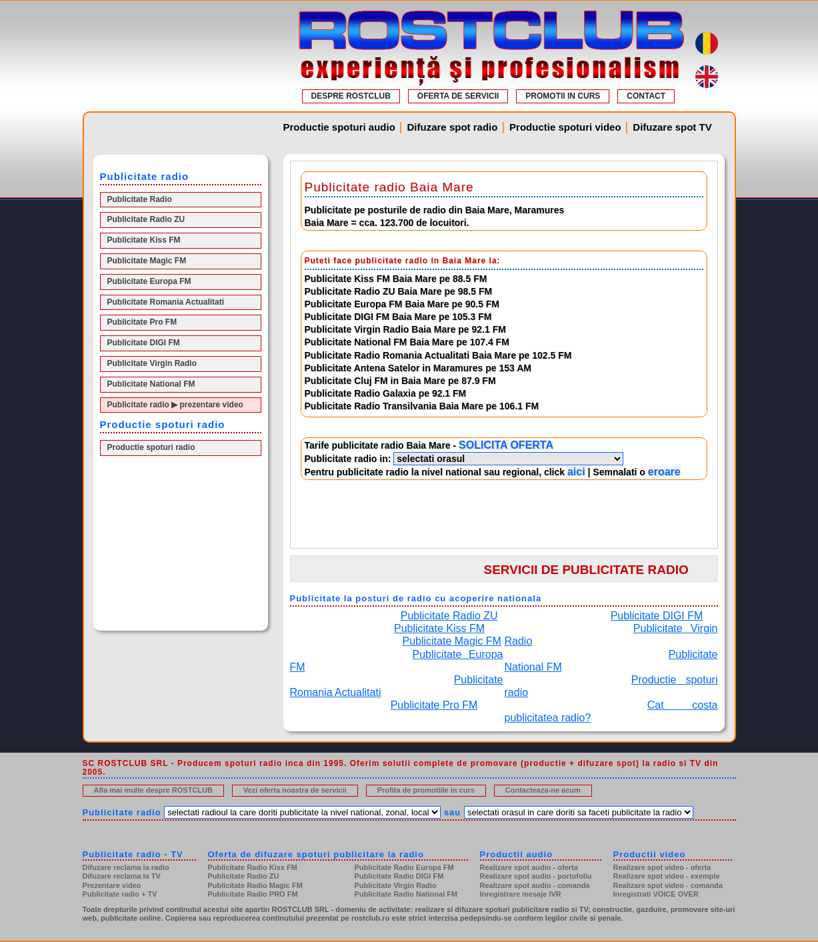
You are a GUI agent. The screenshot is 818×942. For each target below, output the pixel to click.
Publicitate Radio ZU (146, 219)
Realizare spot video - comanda (668, 885)
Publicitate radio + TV (120, 894)
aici (576, 471)
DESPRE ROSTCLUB (351, 96)
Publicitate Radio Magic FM (255, 885)
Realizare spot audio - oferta (529, 867)
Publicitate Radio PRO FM (253, 894)
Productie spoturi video (565, 127)
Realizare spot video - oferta (662, 867)
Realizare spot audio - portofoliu (536, 876)
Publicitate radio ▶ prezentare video (175, 404)
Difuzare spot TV (672, 127)
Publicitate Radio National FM (406, 894)
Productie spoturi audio (339, 127)
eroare (664, 471)
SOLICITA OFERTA (506, 445)
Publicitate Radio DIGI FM (399, 876)
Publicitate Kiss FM (144, 240)
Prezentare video (112, 885)
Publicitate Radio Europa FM (404, 867)
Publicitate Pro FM (142, 322)
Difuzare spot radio (452, 127)
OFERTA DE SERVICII (458, 96)
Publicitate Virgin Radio (152, 363)
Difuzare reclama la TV (122, 876)
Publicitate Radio (139, 199)
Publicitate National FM (151, 384)
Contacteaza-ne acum (543, 790)
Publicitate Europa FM (149, 281)
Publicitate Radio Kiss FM (252, 867)
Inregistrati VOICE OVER (656, 894)
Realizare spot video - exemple (666, 876)
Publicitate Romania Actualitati (166, 302)
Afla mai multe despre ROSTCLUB (153, 790)
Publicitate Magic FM (147, 260)
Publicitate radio (122, 812)
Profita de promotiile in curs (426, 790)
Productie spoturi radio (151, 447)
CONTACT (646, 96)
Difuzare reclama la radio (126, 867)
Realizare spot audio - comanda (535, 885)
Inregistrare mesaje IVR (520, 894)
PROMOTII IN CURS (562, 96)
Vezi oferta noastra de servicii (295, 790)
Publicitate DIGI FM (143, 342)
